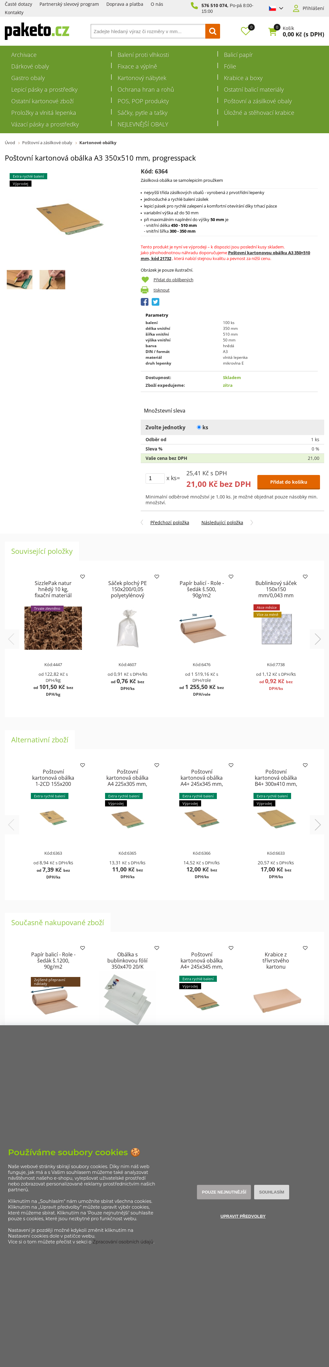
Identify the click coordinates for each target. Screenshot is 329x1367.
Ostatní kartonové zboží (42, 101)
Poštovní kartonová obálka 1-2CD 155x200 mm (53, 781)
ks (202, 427)
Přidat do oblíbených (173, 280)
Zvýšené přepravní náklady (49, 981)
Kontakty (14, 12)
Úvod (10, 142)
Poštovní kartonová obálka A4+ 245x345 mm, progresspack (202, 781)
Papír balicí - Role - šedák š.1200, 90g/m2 (53, 960)
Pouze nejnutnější (224, 1192)
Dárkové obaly (30, 66)
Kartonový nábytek (142, 78)
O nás (157, 4)
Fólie (230, 66)
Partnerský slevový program (69, 4)
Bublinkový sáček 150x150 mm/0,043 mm (276, 589)
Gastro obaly (28, 78)
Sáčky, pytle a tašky (142, 112)
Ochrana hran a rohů (146, 89)
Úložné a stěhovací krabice (259, 112)
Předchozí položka (169, 522)
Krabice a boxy (243, 78)
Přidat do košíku (288, 482)
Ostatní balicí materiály (254, 89)
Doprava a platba (124, 4)
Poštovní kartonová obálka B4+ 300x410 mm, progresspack (276, 781)
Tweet (155, 302)
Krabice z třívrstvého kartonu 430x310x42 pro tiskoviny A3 (276, 966)
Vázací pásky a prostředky (45, 124)
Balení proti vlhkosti (143, 55)
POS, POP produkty (143, 101)
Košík (288, 28)
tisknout (162, 290)
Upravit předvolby (243, 1216)
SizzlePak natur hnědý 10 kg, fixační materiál (53, 589)
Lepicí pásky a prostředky (44, 89)
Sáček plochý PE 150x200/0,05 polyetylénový (127, 589)
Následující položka (222, 522)
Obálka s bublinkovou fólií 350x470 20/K (127, 960)
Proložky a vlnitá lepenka (43, 112)
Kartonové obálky (97, 142)
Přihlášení (313, 8)
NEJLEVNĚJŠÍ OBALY (143, 124)
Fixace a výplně (137, 66)
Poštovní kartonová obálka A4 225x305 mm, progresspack (127, 781)
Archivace (24, 55)
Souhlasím (271, 1192)
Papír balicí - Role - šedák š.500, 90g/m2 (202, 589)
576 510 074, (214, 5)
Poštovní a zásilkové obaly (258, 101)
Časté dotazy (18, 4)
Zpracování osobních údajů (123, 1242)
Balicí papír (238, 55)
